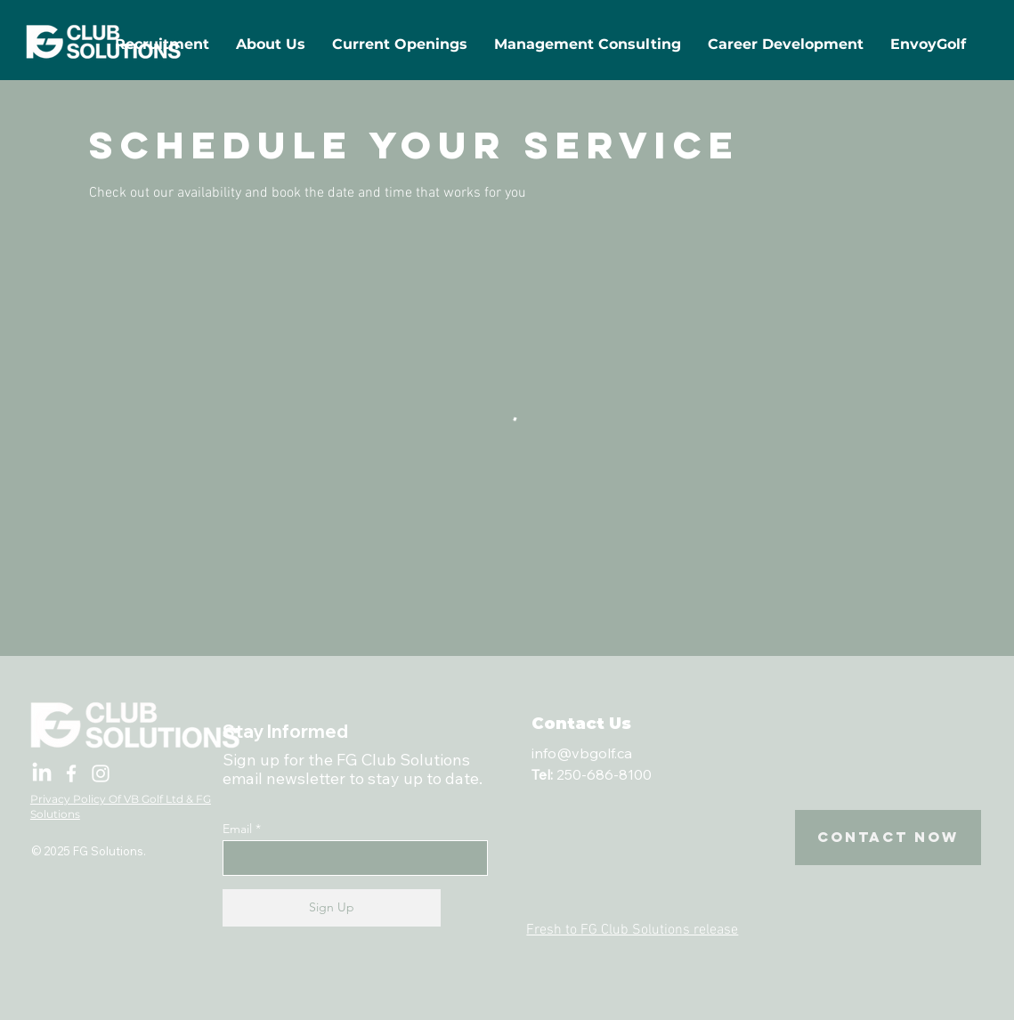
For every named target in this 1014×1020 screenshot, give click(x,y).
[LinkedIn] (41, 773)
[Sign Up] (332, 908)
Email (237, 828)
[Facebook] (71, 773)
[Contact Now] (888, 837)
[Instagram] (100, 773)
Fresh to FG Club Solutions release (632, 930)
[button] (400, 44)
